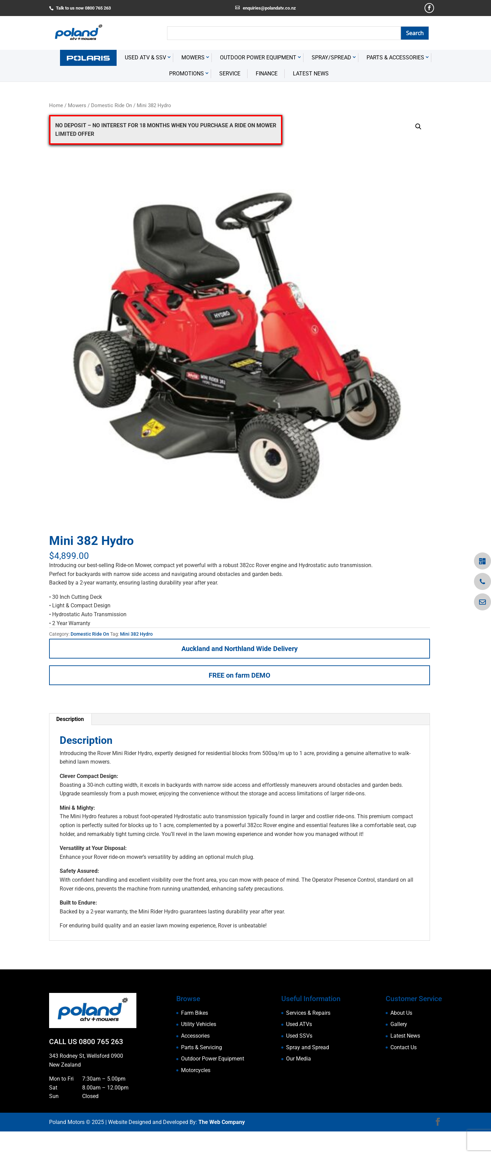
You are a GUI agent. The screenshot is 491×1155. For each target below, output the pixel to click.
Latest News (311, 97)
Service (229, 97)
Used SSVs (299, 1059)
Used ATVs (299, 1048)
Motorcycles (195, 1094)
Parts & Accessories (395, 81)
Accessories (195, 1059)
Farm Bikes (194, 1036)
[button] (418, 150)
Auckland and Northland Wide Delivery (239, 672)
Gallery (398, 1048)
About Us (401, 1036)
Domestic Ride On (111, 129)
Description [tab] (70, 742)
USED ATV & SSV (145, 81)
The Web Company (221, 1145)
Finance (267, 97)
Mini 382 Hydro (136, 658)
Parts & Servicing (201, 1071)
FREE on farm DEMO (239, 699)
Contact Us (403, 1071)
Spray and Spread (307, 1071)
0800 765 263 (101, 1066)
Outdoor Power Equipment (258, 81)
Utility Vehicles (198, 1048)
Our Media (298, 1082)
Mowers (193, 81)
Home (56, 129)
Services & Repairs (308, 1036)
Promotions (186, 97)
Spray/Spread (331, 81)
